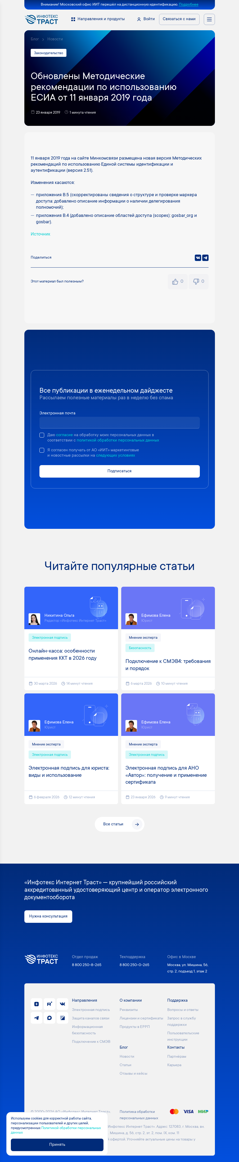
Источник (40, 234)
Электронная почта (57, 413)
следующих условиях (115, 455)
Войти (149, 19)
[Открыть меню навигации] (209, 19)
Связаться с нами (179, 19)
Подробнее (189, 5)
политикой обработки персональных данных (118, 440)
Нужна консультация (48, 916)
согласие (64, 435)
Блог (35, 39)
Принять (57, 1145)
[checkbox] (41, 435)
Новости (55, 39)
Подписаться (119, 471)
